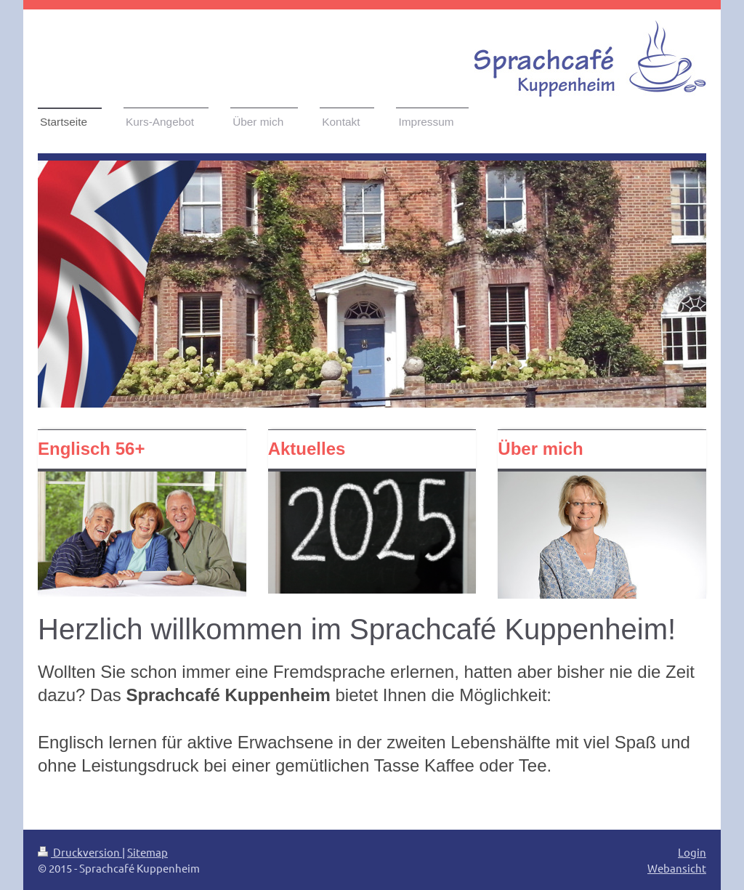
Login (692, 852)
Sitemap (147, 852)
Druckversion (80, 852)
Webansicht (676, 868)
